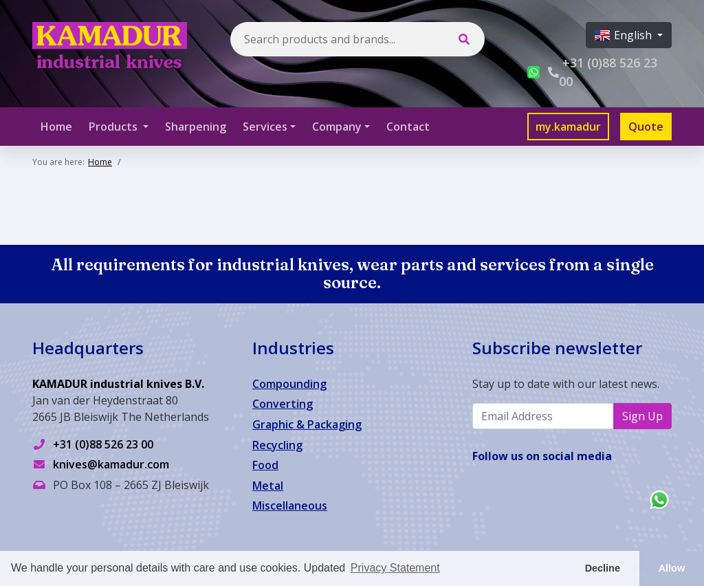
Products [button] (114, 126)
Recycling (277, 445)
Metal (267, 485)
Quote (645, 126)
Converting (282, 403)
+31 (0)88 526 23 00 (103, 444)
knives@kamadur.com (111, 464)
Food (265, 465)
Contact (408, 126)
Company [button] (337, 126)
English (624, 35)
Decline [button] (602, 568)
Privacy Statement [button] (395, 568)
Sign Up (642, 416)
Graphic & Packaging (307, 424)
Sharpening (195, 126)
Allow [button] (672, 568)
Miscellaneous (289, 505)
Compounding (289, 383)
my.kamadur (568, 126)
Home (56, 126)
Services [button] (265, 126)
